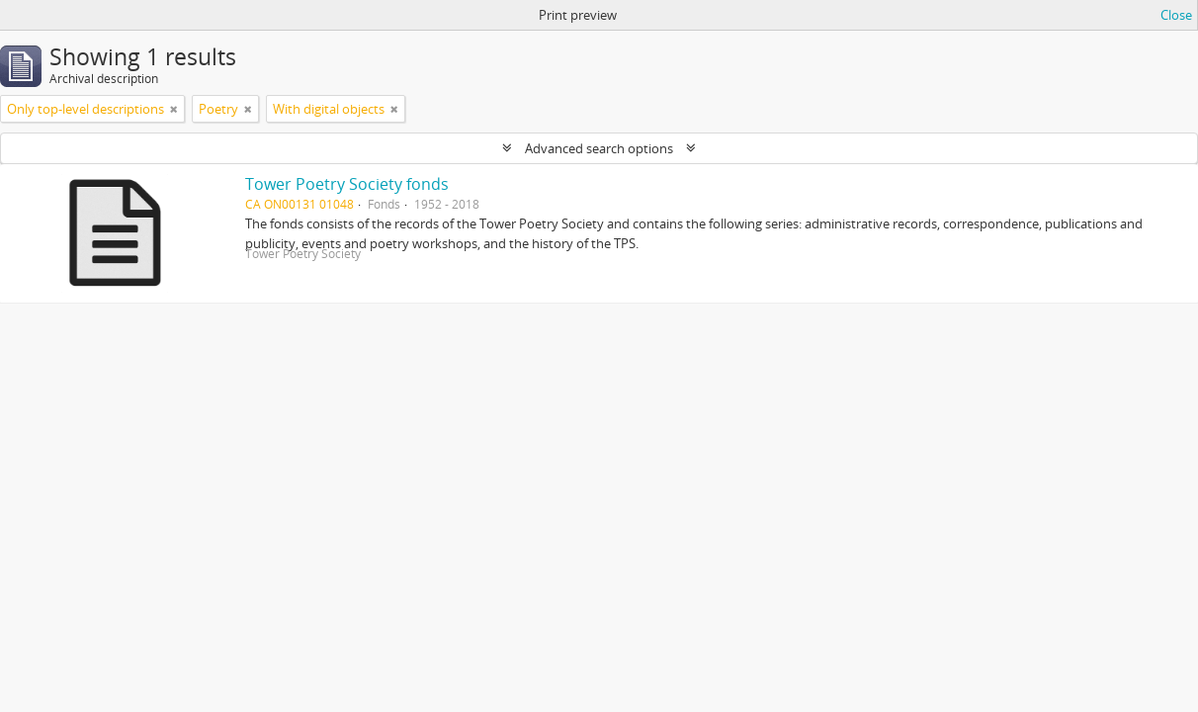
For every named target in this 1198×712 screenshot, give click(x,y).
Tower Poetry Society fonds (347, 184)
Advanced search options (599, 148)
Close (1176, 15)
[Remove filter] (174, 109)
